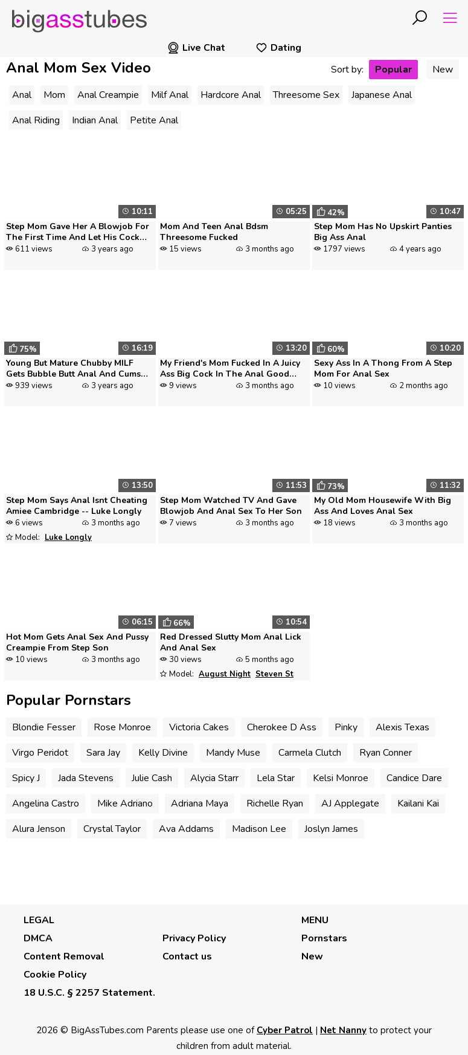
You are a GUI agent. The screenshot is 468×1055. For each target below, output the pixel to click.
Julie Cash (152, 778)
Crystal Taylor (112, 829)
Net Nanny (343, 1030)
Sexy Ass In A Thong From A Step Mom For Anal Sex (383, 369)
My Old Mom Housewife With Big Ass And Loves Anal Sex (382, 506)
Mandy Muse (233, 752)
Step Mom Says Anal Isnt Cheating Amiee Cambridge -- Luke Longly (76, 506)
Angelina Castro (45, 803)
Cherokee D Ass (281, 727)
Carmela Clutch (309, 752)
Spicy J (26, 778)
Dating (278, 47)
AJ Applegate (350, 803)
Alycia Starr (214, 778)
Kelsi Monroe (340, 778)
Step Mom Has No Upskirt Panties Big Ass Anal (383, 232)
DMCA (38, 938)
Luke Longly (68, 537)
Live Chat (196, 47)
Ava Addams (186, 829)
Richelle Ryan (274, 803)
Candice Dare (414, 778)
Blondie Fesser (43, 727)
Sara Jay (103, 752)
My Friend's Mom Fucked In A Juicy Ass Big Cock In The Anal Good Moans (230, 369)
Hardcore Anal (230, 95)
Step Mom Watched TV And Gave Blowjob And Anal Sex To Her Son (231, 506)
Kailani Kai (418, 803)
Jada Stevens (86, 778)
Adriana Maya (199, 803)
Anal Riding (36, 120)
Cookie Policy (55, 974)
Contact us (187, 956)
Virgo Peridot (40, 752)
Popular (393, 69)
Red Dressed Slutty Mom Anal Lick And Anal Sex (230, 643)
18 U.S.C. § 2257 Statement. (89, 992)
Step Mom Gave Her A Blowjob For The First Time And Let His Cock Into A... (77, 232)
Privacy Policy (194, 938)
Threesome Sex (306, 95)
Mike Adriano (125, 803)
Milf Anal (169, 95)
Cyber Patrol (285, 1030)
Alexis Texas (402, 727)
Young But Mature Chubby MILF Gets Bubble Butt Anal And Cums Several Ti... (73, 369)
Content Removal (64, 956)
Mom (54, 95)
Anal (21, 95)
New (442, 69)
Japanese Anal (381, 95)
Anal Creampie (108, 95)
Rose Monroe (122, 727)
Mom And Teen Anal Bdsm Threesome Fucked (214, 232)
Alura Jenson (38, 829)
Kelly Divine (163, 752)
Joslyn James (331, 829)
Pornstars (324, 938)
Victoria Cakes (199, 727)
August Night (225, 674)
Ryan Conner (385, 752)
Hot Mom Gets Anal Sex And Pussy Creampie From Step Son (77, 643)
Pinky (346, 727)
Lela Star (276, 778)
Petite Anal (154, 120)
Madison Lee (259, 829)
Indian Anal (95, 120)
